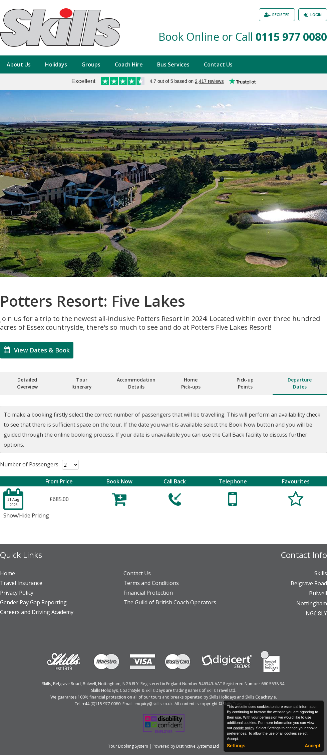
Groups (90, 64)
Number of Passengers (29, 464)
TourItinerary (81, 383)
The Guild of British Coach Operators (169, 602)
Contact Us (218, 64)
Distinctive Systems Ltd (197, 746)
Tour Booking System (128, 746)
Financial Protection (148, 592)
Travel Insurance (21, 583)
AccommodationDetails (136, 383)
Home (7, 573)
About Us (19, 64)
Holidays (56, 64)
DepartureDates (300, 383)
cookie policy (243, 728)
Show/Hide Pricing (26, 515)
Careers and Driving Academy (36, 612)
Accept (312, 745)
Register (281, 14)
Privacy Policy (16, 592)
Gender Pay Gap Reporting (33, 602)
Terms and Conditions (151, 583)
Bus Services (173, 64)
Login (316, 14)
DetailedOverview (27, 383)
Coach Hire (129, 64)
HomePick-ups (191, 383)
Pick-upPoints (245, 383)
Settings (236, 745)
